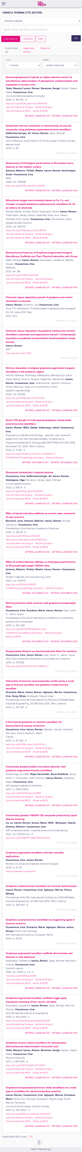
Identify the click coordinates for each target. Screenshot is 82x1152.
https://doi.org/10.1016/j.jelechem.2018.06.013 (26, 103)
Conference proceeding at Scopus (24, 632)
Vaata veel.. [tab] (29, 50)
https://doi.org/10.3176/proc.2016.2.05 (23, 536)
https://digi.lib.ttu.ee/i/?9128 (18, 353)
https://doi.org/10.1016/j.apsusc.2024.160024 (26, 230)
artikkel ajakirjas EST (37, 115)
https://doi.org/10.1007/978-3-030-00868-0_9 (27, 666)
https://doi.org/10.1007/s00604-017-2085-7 (25, 1065)
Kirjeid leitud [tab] (11, 50)
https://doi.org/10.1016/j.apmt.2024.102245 (25, 398)
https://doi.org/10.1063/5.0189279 (21, 584)
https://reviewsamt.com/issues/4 (20, 871)
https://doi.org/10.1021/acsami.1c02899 (23, 793)
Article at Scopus (44, 107)
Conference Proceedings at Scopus (24, 457)
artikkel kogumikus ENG (63, 462)
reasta (45, 60)
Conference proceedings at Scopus (24, 588)
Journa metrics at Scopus (19, 495)
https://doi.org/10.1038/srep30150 (21, 976)
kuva (8, 60)
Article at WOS (40, 111)
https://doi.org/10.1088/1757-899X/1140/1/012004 (28, 838)
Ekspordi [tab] (45, 48)
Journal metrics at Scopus (19, 107)
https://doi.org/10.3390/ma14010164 (22, 275)
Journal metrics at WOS (18, 111)
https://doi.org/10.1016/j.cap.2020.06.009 (24, 491)
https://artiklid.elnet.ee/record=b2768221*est (26, 539)
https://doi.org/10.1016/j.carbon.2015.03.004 (26, 744)
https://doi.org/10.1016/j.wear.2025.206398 (25, 185)
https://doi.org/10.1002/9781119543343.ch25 (26, 629)
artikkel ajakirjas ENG (64, 115)
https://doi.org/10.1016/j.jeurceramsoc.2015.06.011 (28, 1114)
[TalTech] (41, 3)
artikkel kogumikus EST (35, 462)
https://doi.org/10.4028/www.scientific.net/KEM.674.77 (30, 454)
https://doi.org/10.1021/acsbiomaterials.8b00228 (28, 1020)
